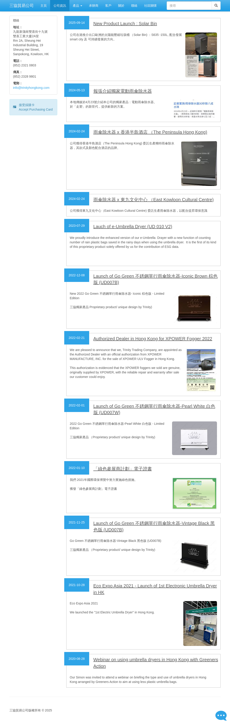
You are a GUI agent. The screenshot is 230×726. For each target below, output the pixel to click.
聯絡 (134, 5)
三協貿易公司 (21, 5)
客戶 (108, 5)
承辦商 (93, 5)
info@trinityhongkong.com (31, 87)
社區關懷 (150, 5)
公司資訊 (59, 5)
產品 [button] (77, 5)
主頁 (43, 5)
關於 (121, 5)
